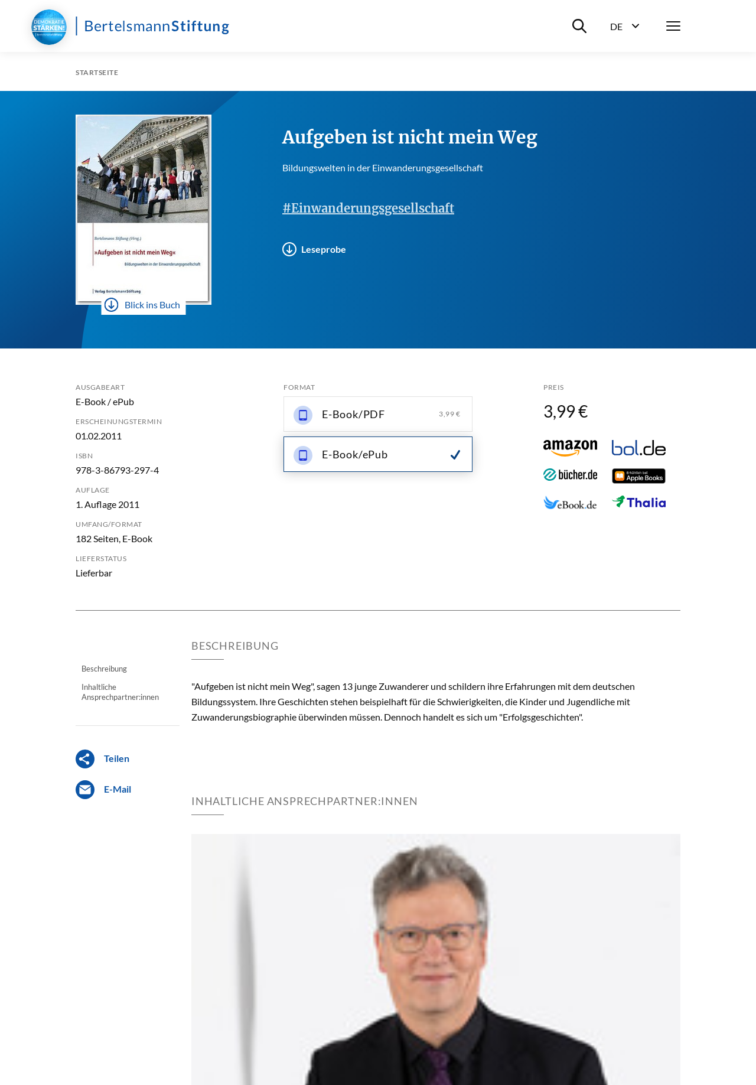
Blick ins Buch (142, 305)
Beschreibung (104, 668)
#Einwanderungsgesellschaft (368, 208)
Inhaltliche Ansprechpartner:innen (120, 691)
